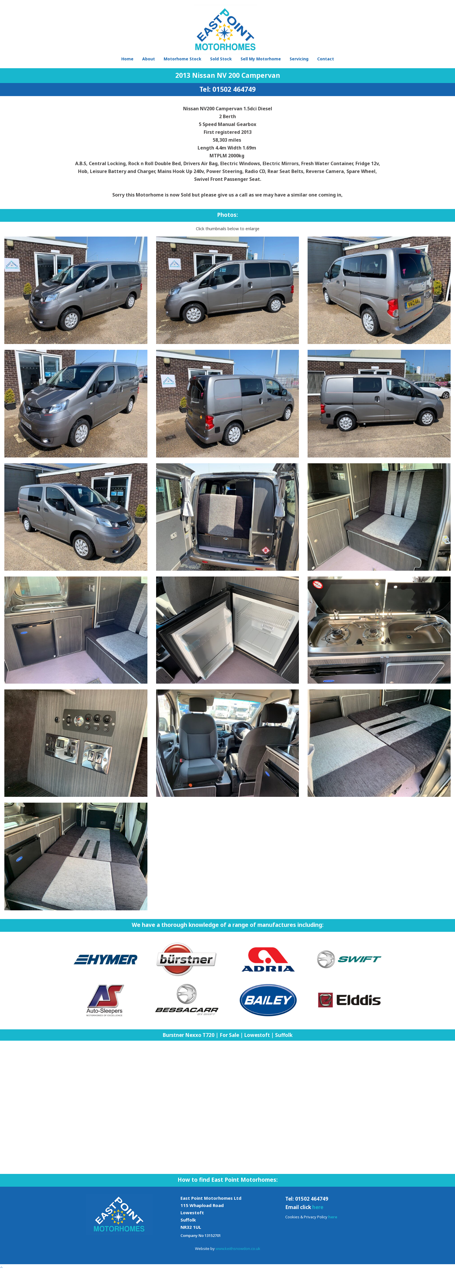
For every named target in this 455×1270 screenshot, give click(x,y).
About (148, 59)
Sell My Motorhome (261, 59)
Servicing (299, 59)
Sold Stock (221, 59)
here (317, 1207)
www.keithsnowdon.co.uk (238, 1248)
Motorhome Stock (182, 59)
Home (127, 59)
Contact (325, 59)
